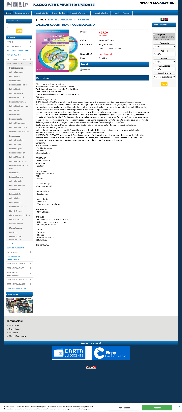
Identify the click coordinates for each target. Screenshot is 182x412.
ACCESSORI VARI (14, 48)
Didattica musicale (16, 69)
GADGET (10, 245)
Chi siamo (13, 334)
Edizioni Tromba (15, 183)
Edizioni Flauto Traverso (19, 133)
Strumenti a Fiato (58, 14)
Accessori (125, 14)
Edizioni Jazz (14, 137)
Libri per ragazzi (16, 221)
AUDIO (10, 43)
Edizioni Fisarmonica (17, 124)
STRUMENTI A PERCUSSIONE (13, 275)
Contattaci (14, 327)
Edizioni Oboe (15, 146)
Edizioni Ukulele (15, 195)
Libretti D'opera (15, 212)
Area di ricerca (164, 75)
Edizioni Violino (15, 204)
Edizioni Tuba (14, 191)
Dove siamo (14, 330)
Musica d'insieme (16, 225)
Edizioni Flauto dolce (18, 129)
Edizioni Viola (14, 199)
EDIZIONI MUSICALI (15, 65)
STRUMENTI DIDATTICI (16, 290)
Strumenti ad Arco (22, 14)
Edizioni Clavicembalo (18, 103)
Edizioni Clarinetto (16, 99)
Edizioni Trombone (17, 187)
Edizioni (115, 14)
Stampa (86, 71)
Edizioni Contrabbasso (18, 107)
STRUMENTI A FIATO (15, 269)
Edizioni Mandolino (17, 141)
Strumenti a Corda (40, 14)
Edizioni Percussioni (17, 154)
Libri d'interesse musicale (19, 217)
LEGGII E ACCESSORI (15, 249)
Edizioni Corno (15, 112)
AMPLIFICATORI (14, 56)
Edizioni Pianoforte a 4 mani (18, 168)
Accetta (157, 407)
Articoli (164, 52)
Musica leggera (15, 229)
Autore (164, 59)
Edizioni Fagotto (16, 120)
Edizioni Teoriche (16, 178)
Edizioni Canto (15, 90)
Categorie (164, 44)
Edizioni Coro (14, 116)
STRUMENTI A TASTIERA (17, 281)
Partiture (13, 234)
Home (8, 14)
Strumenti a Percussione (78, 14)
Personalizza (124, 407)
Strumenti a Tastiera (100, 14)
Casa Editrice (164, 67)
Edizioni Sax (14, 174)
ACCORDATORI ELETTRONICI (19, 52)
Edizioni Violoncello (17, 208)
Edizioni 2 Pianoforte (17, 163)
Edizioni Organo (15, 150)
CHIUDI (180, 406)
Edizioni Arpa (14, 78)
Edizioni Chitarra (16, 95)
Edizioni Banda (15, 82)
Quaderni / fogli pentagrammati (15, 239)
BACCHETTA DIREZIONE (17, 60)
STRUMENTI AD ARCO (16, 285)
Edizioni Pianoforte (17, 158)
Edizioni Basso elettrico (19, 86)
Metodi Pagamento (17, 337)
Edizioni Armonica (16, 73)
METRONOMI (12, 253)
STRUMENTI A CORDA (16, 265)
